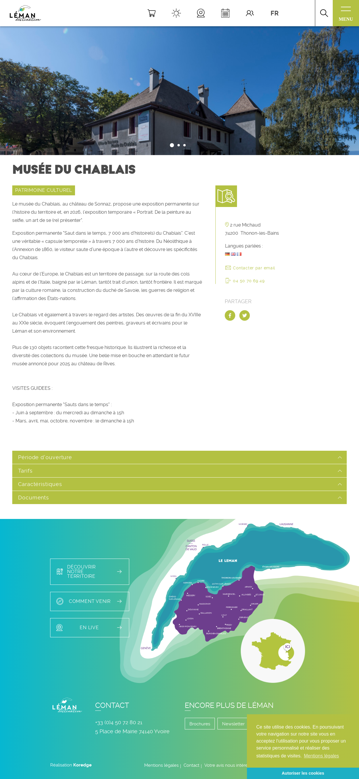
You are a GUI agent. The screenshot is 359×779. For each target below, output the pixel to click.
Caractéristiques (40, 484)
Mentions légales (161, 765)
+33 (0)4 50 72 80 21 (118, 722)
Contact (191, 765)
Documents (33, 497)
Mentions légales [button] (321, 755)
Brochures (199, 724)
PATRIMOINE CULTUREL (43, 190)
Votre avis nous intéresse (229, 765)
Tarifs (25, 471)
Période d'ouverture (45, 457)
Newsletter (233, 724)
